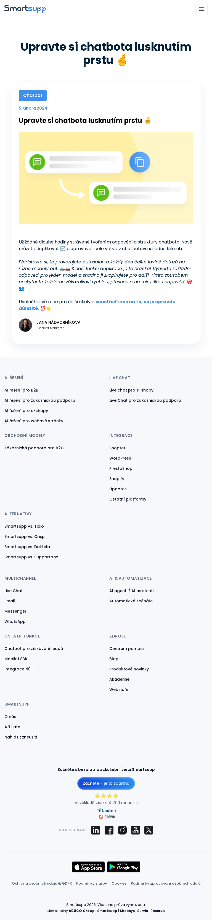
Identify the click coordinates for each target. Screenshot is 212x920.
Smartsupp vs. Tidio (24, 526)
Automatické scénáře (131, 601)
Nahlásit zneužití (20, 737)
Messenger (15, 611)
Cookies (119, 883)
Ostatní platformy (127, 499)
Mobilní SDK (16, 659)
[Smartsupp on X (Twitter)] (148, 830)
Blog (113, 659)
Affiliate (12, 727)
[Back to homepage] (25, 11)
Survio (142, 910)
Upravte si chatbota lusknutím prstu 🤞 (85, 120)
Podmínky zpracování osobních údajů (165, 883)
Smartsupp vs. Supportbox (31, 557)
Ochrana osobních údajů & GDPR (42, 883)
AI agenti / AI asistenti (131, 591)
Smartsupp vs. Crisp (24, 536)
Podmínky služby (91, 883)
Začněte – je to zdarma (106, 783)
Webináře (118, 689)
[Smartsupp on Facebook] (109, 830)
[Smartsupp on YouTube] (135, 830)
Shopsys (127, 910)
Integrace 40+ (18, 669)
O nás (10, 716)
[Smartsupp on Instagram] (122, 830)
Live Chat (13, 591)
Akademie (119, 679)
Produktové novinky (129, 669)
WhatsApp (15, 621)
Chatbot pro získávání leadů (33, 648)
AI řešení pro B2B (21, 390)
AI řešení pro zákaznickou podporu (39, 400)
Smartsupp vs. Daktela (27, 547)
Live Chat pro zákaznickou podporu (145, 400)
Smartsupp (107, 910)
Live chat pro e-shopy (131, 390)
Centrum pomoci (126, 648)
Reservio (157, 910)
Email (9, 601)
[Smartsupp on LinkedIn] (95, 830)
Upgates (118, 489)
